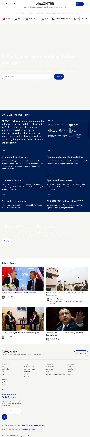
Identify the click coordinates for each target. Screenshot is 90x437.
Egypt (3, 382)
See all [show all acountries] (84, 19)
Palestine (4, 379)
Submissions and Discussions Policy (56, 374)
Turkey (3, 366)
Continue (7, 241)
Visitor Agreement (51, 366)
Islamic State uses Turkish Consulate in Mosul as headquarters (65, 293)
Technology (40, 13)
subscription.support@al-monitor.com (35, 425)
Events (16, 4)
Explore (65, 13)
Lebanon (4, 387)
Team (69, 372)
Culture (30, 13)
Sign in (86, 4)
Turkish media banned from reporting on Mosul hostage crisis (64, 333)
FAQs (47, 372)
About (69, 366)
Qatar (3, 384)
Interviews (73, 13)
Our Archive (27, 377)
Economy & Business (53, 13)
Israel (3, 377)
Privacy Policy (50, 369)
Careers (70, 374)
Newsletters (9, 4)
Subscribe (79, 4)
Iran (3, 372)
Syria (3, 390)
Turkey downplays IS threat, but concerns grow (20, 332)
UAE (3, 374)
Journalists (70, 369)
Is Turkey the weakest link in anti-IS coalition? (19, 292)
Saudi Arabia (5, 369)
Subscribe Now (81, 353)
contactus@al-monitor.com (28, 429)
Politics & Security (19, 13)
